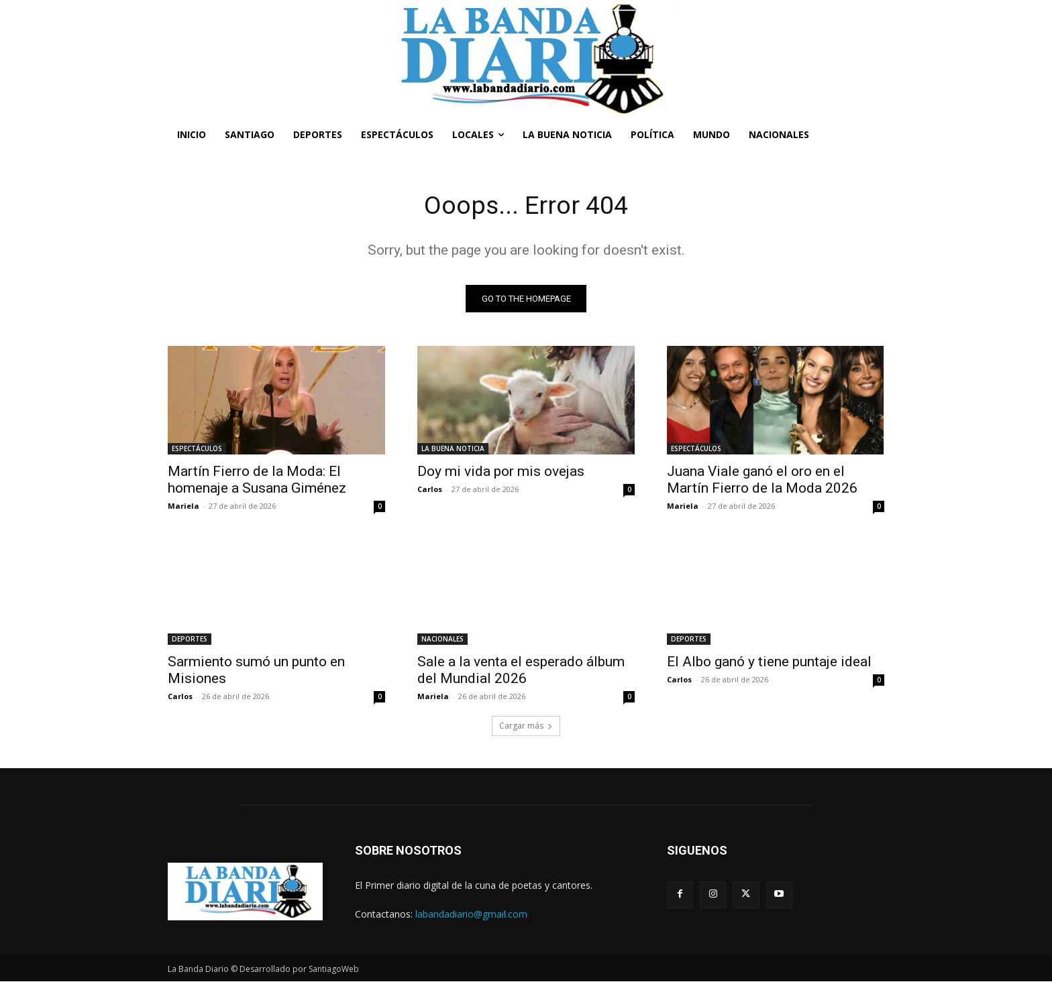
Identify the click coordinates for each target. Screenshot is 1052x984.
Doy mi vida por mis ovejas (500, 473)
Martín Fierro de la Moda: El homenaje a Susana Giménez (257, 481)
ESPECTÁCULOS (197, 450)
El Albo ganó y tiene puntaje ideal (769, 664)
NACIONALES (442, 640)
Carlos (429, 491)
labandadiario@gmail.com (471, 916)
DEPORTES (189, 640)
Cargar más (526, 727)
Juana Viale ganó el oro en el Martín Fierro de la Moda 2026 (762, 481)
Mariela (183, 508)
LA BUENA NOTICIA (452, 450)
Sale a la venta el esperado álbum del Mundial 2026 (521, 672)
